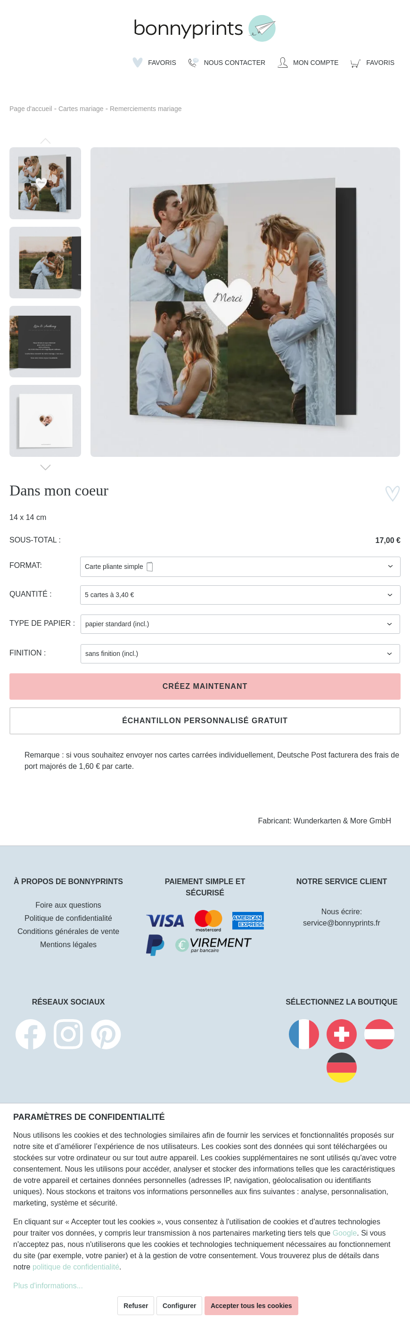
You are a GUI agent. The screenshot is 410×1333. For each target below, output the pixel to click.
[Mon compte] (307, 62)
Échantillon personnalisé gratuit (205, 721)
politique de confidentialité (76, 1267)
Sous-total (34, 540)
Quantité (29, 594)
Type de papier (41, 623)
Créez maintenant (205, 686)
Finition (26, 653)
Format (24, 565)
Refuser (135, 1305)
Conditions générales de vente (68, 931)
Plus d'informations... (48, 1286)
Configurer (180, 1305)
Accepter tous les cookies (251, 1305)
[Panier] (372, 62)
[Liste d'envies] (154, 62)
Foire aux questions (68, 905)
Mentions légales (68, 945)
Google (345, 1233)
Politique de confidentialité (68, 918)
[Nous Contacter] (226, 62)
